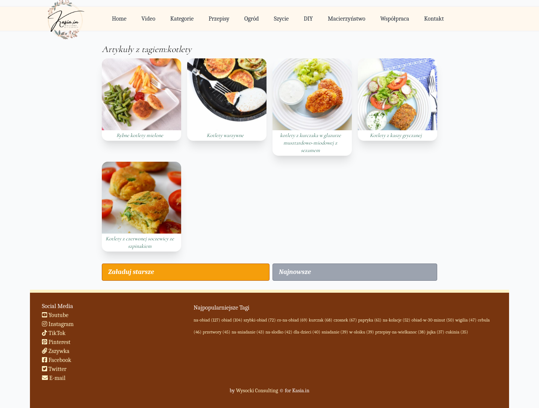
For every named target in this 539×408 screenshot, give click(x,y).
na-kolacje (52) (396, 320)
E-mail (54, 378)
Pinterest (56, 342)
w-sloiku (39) (361, 332)
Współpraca (394, 18)
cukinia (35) (456, 332)
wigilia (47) (466, 320)
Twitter (54, 369)
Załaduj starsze (131, 272)
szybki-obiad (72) (260, 320)
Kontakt (434, 18)
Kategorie (182, 18)
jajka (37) (435, 332)
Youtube (55, 315)
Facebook (56, 360)
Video (148, 18)
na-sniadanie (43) (248, 332)
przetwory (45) (217, 332)
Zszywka (56, 351)
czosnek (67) (345, 320)
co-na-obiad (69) (292, 320)
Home (119, 18)
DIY (308, 18)
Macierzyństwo (346, 18)
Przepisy (218, 18)
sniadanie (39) (335, 332)
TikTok (54, 333)
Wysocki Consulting (257, 390)
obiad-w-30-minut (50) (433, 320)
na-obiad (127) (207, 320)
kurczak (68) (320, 320)
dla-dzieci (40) (306, 332)
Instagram (58, 324)
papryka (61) (369, 320)
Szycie (281, 18)
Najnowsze (295, 272)
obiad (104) (232, 320)
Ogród (251, 18)
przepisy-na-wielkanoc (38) (400, 332)
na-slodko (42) (278, 332)
